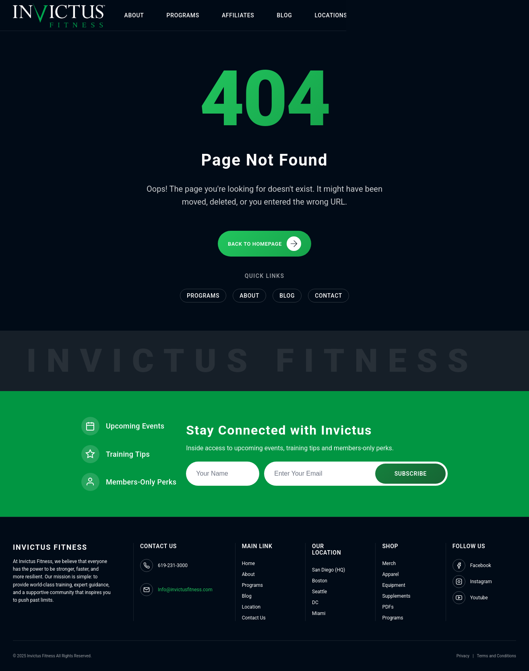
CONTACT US (482, 15)
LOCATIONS (353, 15)
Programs (203, 295)
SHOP (400, 15)
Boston (319, 581)
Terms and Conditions (496, 656)
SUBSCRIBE (411, 472)
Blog (287, 295)
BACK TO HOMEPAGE (264, 242)
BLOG (306, 15)
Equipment (393, 585)
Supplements (396, 596)
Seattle (319, 591)
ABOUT (156, 15)
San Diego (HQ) (328, 570)
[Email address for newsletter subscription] (356, 472)
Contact (328, 295)
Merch (389, 563)
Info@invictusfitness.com (185, 589)
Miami (318, 613)
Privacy (463, 656)
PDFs (387, 607)
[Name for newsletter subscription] (223, 472)
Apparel (390, 574)
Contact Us (254, 618)
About (249, 295)
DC (315, 602)
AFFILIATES (260, 15)
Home (248, 563)
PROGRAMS (204, 15)
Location (251, 607)
